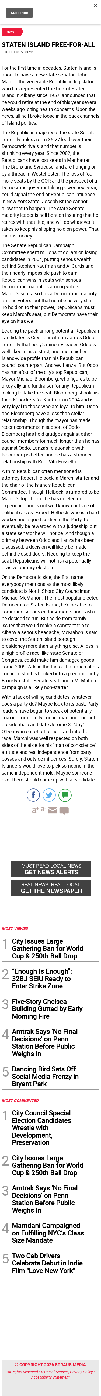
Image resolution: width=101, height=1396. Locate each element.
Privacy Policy (81, 1371)
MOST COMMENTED (20, 1100)
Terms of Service (54, 1371)
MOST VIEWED (15, 928)
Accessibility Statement (50, 1377)
